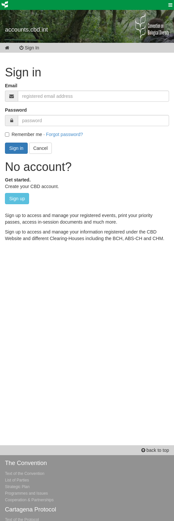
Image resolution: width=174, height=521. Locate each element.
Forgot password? (64, 134)
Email (11, 85)
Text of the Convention (24, 473)
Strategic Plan (17, 486)
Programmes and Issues (26, 493)
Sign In (33, 47)
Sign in (16, 148)
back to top (155, 450)
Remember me (23, 134)
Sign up (17, 198)
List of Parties (17, 480)
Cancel (40, 148)
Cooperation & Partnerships (29, 500)
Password (16, 110)
